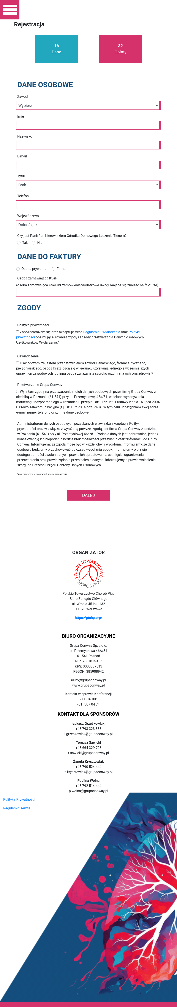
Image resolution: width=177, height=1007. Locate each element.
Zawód (22, 97)
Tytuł (21, 176)
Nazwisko (24, 136)
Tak (25, 243)
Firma (61, 269)
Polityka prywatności (33, 325)
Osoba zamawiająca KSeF (37, 278)
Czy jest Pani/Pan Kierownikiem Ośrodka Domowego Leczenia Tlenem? (71, 236)
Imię (20, 116)
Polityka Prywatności (19, 800)
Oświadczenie (28, 356)
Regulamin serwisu (17, 808)
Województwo (28, 216)
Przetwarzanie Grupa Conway (39, 385)
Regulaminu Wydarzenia (101, 332)
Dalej (88, 495)
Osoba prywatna (33, 269)
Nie (39, 243)
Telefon (23, 196)
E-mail (22, 156)
